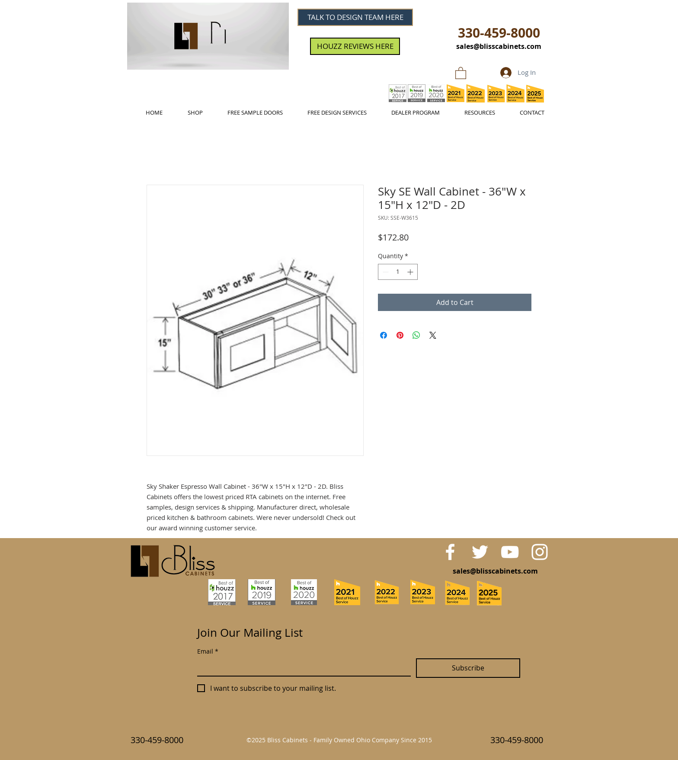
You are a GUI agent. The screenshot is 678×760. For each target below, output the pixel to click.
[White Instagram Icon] (539, 552)
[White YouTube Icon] (510, 552)
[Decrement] (384, 271)
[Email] (301, 667)
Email (207, 651)
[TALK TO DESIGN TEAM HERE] (355, 17)
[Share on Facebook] (383, 335)
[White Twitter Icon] (480, 552)
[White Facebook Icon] (450, 552)
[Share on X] (433, 335)
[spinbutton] (398, 271)
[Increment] (411, 271)
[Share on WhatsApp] (416, 335)
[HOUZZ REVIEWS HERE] (355, 46)
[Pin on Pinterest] (400, 335)
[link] (460, 72)
